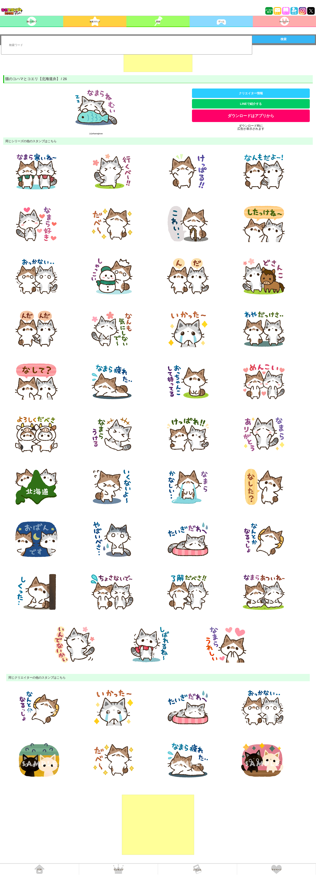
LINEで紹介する (251, 103)
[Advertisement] (158, 61)
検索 (284, 39)
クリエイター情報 (251, 93)
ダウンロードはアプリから (251, 116)
